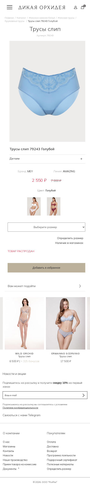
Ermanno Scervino (65, 353)
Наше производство (15, 459)
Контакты (8, 450)
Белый (34, 206)
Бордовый (54, 206)
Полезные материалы (60, 464)
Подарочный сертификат (62, 459)
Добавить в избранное (46, 267)
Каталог (21, 17)
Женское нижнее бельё (42, 17)
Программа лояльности (61, 455)
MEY (30, 171)
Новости (8, 455)
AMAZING (69, 171)
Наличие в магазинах (69, 243)
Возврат (52, 450)
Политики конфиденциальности (20, 407)
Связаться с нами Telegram (21, 415)
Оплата (51, 441)
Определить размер (70, 238)
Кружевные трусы (15, 21)
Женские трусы (66, 17)
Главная (9, 17)
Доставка (52, 446)
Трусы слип (24, 356)
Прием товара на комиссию (19, 464)
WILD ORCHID (24, 353)
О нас (6, 441)
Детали (14, 158)
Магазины (9, 446)
